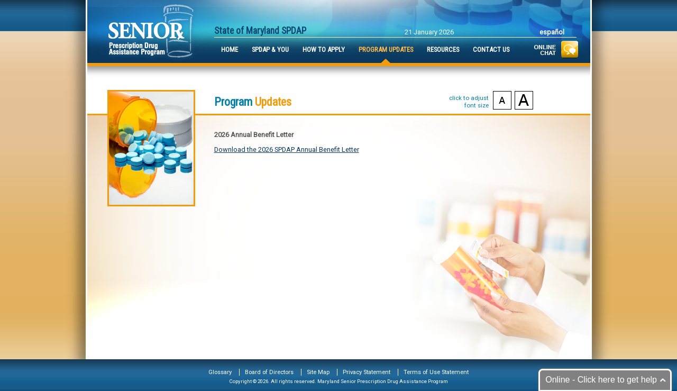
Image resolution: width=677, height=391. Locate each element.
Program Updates (386, 49)
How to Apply (324, 49)
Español (551, 32)
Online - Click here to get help (601, 379)
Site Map (318, 372)
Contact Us (491, 49)
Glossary (220, 372)
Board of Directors (269, 372)
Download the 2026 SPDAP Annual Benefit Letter (286, 149)
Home (229, 49)
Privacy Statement (366, 372)
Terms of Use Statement (436, 372)
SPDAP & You (270, 49)
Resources (443, 49)
